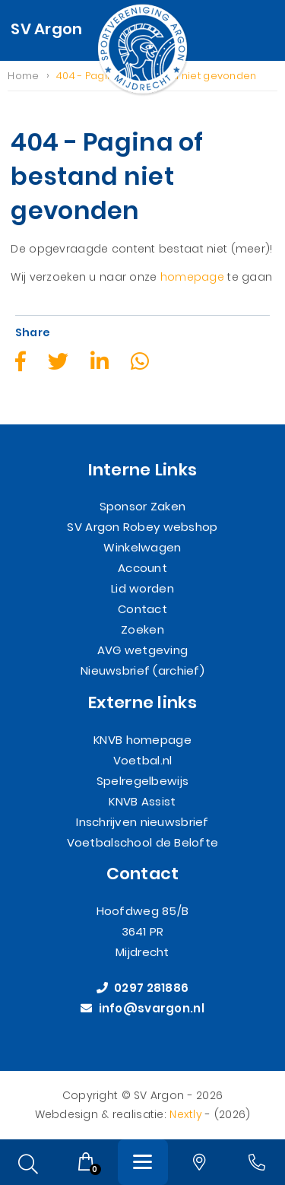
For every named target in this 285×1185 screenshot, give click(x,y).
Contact (142, 610)
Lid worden (142, 589)
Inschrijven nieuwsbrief (142, 822)
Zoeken (142, 630)
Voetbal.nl (143, 760)
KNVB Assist (142, 801)
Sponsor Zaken (143, 507)
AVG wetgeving (142, 651)
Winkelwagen (142, 548)
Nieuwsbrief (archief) (142, 671)
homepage (192, 277)
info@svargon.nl (142, 1009)
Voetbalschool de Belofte (143, 842)
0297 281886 (143, 988)
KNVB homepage (142, 740)
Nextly (185, 1114)
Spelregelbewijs (142, 781)
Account (142, 569)
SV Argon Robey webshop (142, 527)
